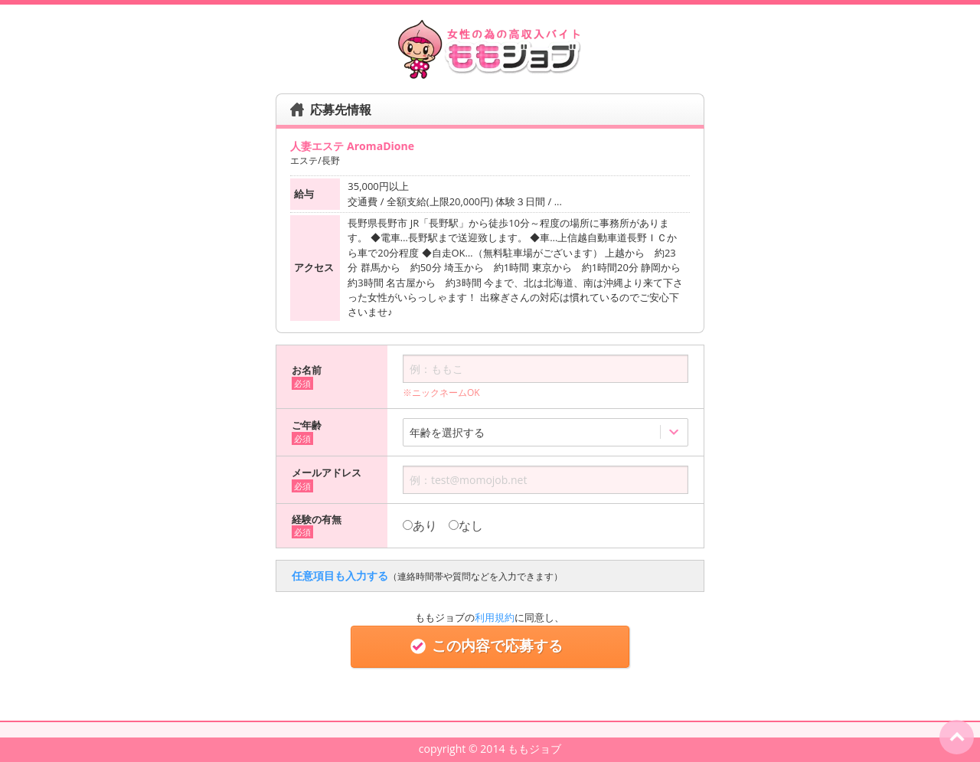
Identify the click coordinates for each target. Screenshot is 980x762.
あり (420, 525)
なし (466, 525)
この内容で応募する (489, 646)
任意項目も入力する (427, 575)
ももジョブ (534, 748)
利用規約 (494, 617)
